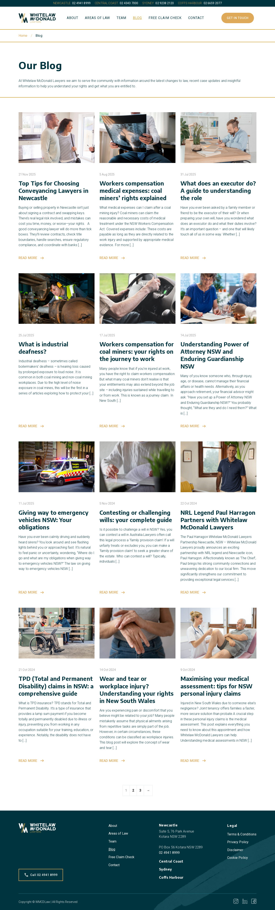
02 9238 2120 (164, 3)
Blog (137, 18)
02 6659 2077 (213, 3)
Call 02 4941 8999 (41, 875)
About (72, 18)
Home (23, 36)
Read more (32, 258)
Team (121, 18)
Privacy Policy (238, 842)
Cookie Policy (237, 858)
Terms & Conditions (241, 834)
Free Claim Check (165, 18)
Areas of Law (97, 18)
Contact (196, 18)
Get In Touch (238, 18)
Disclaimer (235, 850)
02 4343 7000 (129, 3)
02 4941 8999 (81, 3)
